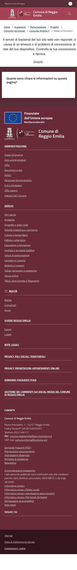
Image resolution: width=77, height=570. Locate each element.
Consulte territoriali (14, 31)
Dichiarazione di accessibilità (19, 501)
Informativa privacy (14, 486)
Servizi (8, 205)
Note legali (11, 344)
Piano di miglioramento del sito (19, 542)
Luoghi (7, 334)
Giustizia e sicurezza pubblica (19, 250)
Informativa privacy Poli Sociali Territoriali (25, 497)
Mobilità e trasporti (14, 265)
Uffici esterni (11, 190)
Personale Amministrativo (18, 180)
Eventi (7, 329)
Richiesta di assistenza (16, 459)
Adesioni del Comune (15, 195)
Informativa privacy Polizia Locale (21, 489)
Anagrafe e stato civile (16, 225)
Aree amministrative (15, 160)
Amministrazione (15, 146)
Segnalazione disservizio (17, 455)
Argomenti (20, 27)
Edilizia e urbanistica (14, 240)
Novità (13, 291)
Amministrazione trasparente (19, 470)
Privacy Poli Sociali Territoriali (25, 356)
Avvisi (7, 310)
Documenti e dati (13, 170)
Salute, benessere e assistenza (20, 271)
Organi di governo (13, 155)
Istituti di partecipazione (16, 255)
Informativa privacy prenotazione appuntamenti (29, 493)
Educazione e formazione (17, 245)
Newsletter (10, 463)
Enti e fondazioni (13, 185)
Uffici (7, 165)
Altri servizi (10, 215)
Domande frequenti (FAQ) (20, 380)
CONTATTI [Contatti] (9, 410)
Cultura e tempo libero (16, 235)
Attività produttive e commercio (21, 230)
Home (7, 27)
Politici (7, 175)
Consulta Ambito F (39, 31)
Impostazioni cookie (14, 548)
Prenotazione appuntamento (19, 451)
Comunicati (10, 305)
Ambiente (9, 220)
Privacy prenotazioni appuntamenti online (31, 368)
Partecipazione (38, 27)
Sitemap (8, 535)
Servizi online (11, 276)
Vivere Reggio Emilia (17, 320)
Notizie (8, 300)
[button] (69, 14)
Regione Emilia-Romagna (15, 3)
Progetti (54, 27)
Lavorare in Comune (14, 260)
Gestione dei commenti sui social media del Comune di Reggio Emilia (37, 393)
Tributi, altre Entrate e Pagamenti (21, 281)
